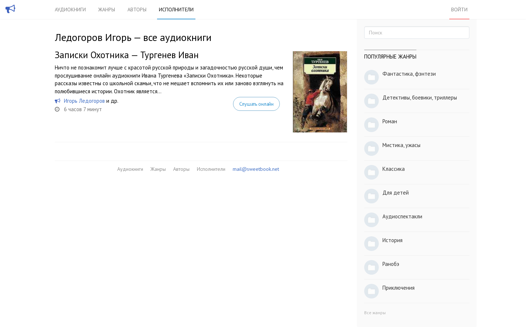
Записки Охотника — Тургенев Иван (127, 55)
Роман (389, 121)
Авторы (136, 9)
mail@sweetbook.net (256, 169)
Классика (393, 168)
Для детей (395, 192)
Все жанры (375, 312)
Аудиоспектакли (402, 216)
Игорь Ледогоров (84, 100)
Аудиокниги (70, 9)
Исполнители (176, 9)
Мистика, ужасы (401, 145)
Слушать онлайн (256, 104)
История (392, 240)
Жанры (106, 9)
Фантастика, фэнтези (409, 73)
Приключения (398, 287)
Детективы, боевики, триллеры (419, 97)
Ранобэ (390, 263)
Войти (459, 9)
